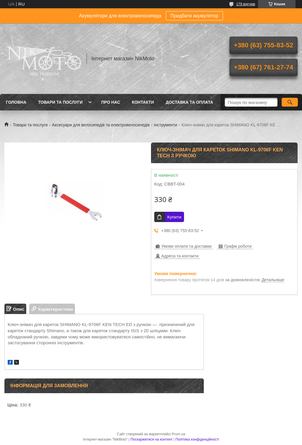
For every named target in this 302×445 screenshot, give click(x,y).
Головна (16, 102)
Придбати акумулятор (194, 15)
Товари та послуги (60, 102)
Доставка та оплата (189, 102)
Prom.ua (178, 434)
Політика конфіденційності (197, 439)
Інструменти (165, 125)
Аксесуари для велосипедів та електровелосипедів (101, 125)
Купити (174, 216)
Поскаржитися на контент (152, 439)
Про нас (110, 102)
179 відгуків (245, 4)
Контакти (143, 102)
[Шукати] (290, 102)
